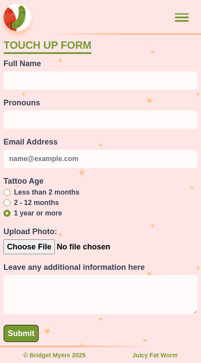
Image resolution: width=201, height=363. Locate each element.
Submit (21, 333)
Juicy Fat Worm (154, 355)
